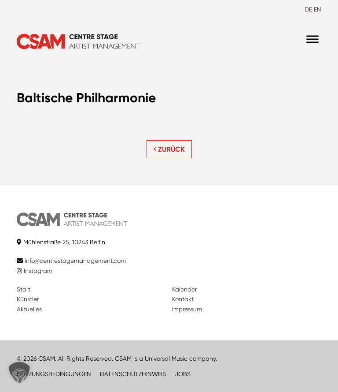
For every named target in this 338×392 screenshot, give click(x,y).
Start (23, 289)
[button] (19, 372)
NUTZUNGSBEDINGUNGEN (54, 373)
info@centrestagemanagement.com (75, 260)
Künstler (28, 298)
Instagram (34, 270)
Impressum (187, 309)
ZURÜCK (169, 149)
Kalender (184, 289)
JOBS (183, 373)
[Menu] (312, 39)
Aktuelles (29, 309)
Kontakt (183, 298)
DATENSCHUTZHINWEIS (133, 373)
